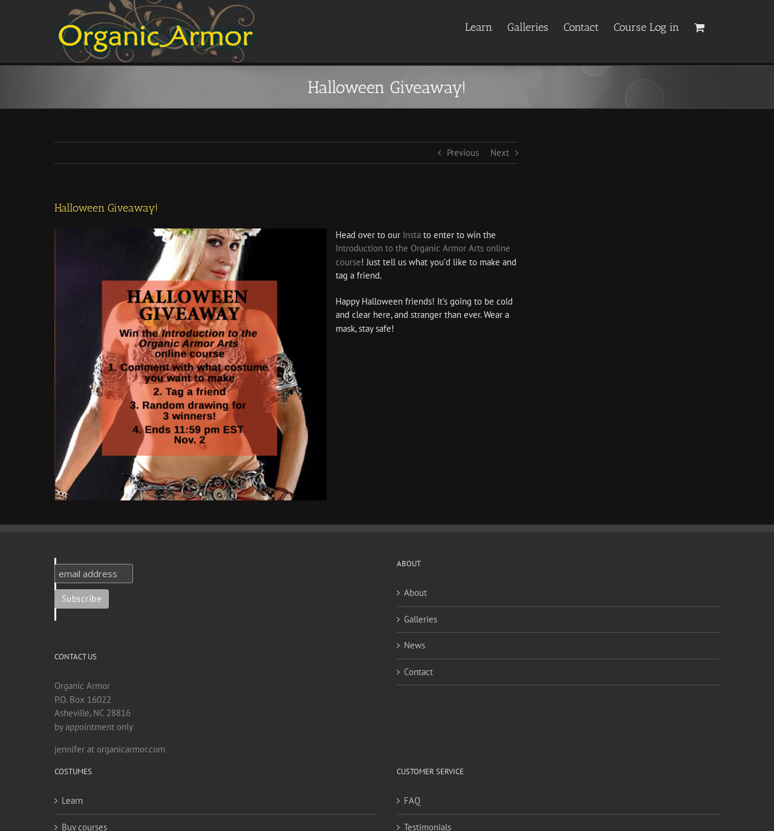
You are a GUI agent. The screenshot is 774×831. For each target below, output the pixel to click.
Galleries (420, 619)
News (414, 645)
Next (499, 152)
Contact (418, 671)
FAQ (412, 800)
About (415, 592)
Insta (412, 235)
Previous (463, 152)
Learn (72, 800)
